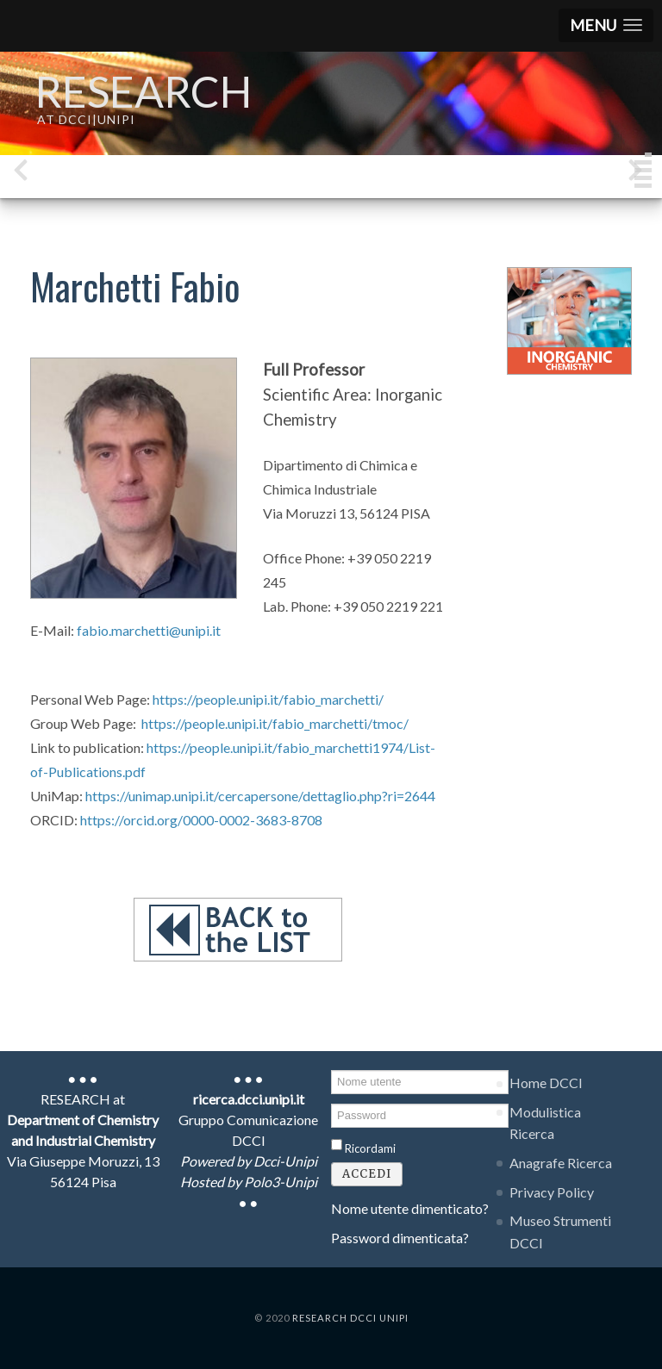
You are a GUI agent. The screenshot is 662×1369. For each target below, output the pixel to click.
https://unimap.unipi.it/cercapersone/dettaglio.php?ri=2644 (260, 795)
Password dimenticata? (400, 1237)
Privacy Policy (551, 1192)
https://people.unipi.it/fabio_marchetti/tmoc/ (275, 723)
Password (331, 1102)
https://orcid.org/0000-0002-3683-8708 (201, 820)
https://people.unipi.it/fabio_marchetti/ (268, 699)
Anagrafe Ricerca (560, 1162)
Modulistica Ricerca (545, 1123)
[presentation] (20, 174)
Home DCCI (546, 1082)
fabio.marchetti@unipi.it (149, 630)
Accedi (366, 1174)
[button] (606, 25)
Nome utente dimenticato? (410, 1208)
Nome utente (331, 1068)
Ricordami (370, 1148)
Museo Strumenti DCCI (560, 1231)
